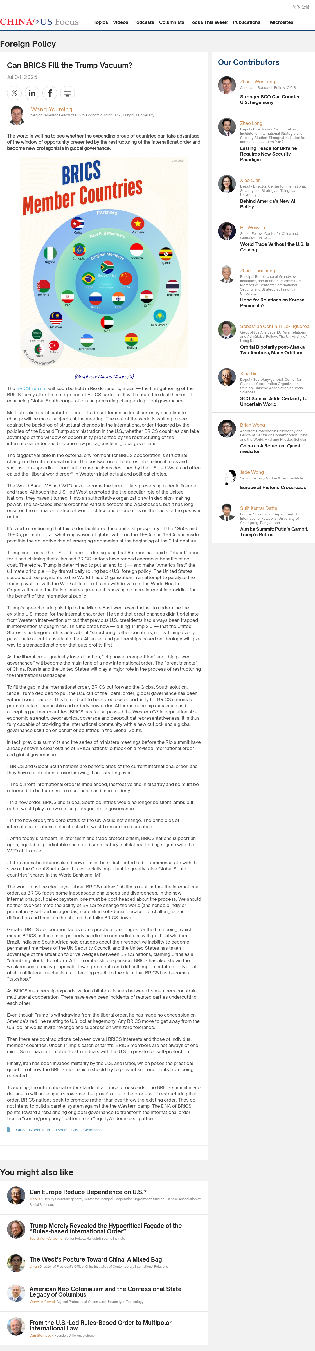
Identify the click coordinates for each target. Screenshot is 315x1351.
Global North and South (48, 1130)
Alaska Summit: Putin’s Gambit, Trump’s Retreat (274, 531)
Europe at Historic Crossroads (273, 487)
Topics (101, 22)
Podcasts (143, 22)
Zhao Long (251, 123)
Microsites (281, 22)
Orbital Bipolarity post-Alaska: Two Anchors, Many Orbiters (273, 349)
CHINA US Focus (39, 21)
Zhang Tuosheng (257, 270)
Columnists (171, 22)
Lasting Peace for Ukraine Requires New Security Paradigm (268, 153)
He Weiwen (252, 227)
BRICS (20, 1130)
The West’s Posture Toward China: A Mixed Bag (96, 1259)
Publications (246, 22)
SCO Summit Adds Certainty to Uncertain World (273, 401)
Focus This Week (208, 22)
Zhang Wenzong (257, 81)
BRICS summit (31, 388)
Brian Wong (252, 425)
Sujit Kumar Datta (258, 508)
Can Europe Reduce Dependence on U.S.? (88, 1191)
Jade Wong (252, 472)
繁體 (305, 6)
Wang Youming (51, 109)
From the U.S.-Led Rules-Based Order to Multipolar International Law (101, 1325)
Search (276, 7)
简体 (296, 6)
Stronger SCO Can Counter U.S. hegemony (270, 99)
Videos (120, 22)
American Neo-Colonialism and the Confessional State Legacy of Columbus (106, 1291)
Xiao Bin (249, 373)
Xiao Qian (250, 180)
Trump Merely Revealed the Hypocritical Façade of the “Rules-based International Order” (106, 1228)
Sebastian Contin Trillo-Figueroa (274, 326)
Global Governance (87, 1130)
